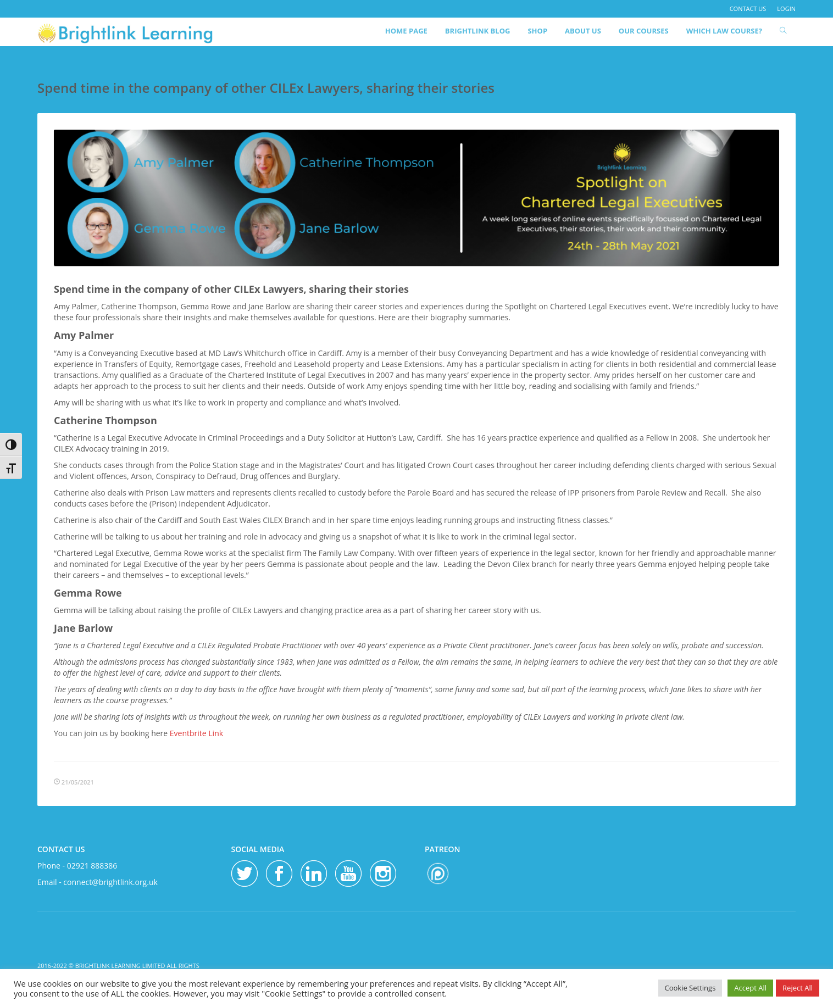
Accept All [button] (750, 988)
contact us (748, 8)
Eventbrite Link (196, 733)
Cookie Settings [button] (690, 988)
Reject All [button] (797, 988)
